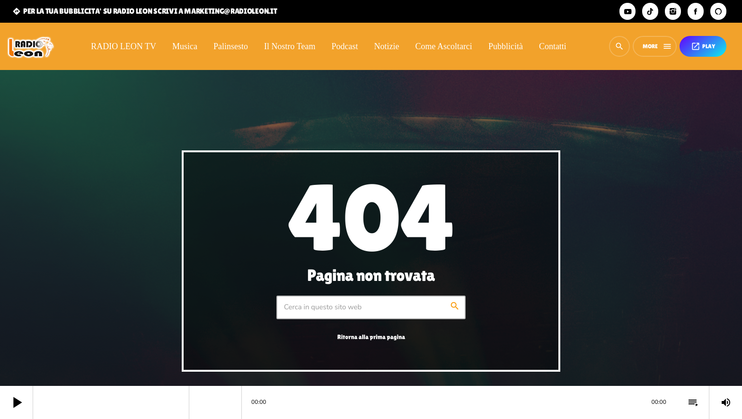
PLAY (703, 46)
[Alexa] (718, 11)
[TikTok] (650, 11)
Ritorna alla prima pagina (371, 336)
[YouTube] (627, 11)
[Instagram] (673, 11)
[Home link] (30, 46)
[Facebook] (696, 11)
